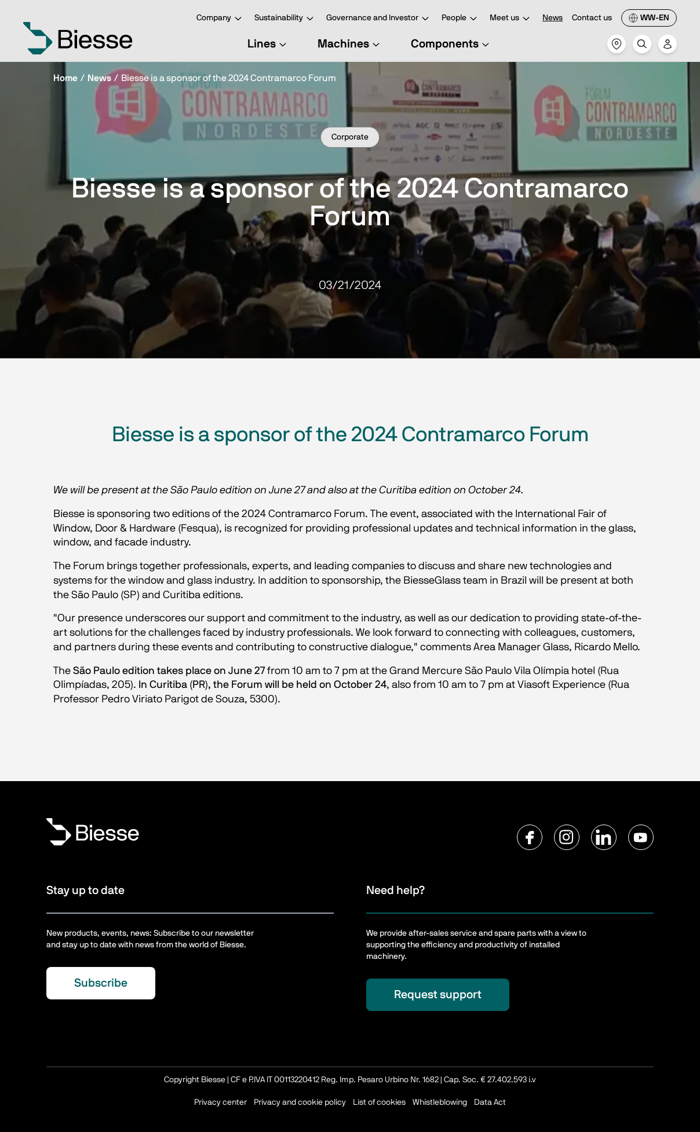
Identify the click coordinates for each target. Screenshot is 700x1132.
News (552, 18)
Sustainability (285, 19)
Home (65, 78)
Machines (350, 44)
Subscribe (100, 983)
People (461, 19)
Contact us (592, 18)
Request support (438, 995)
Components (452, 44)
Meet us (511, 19)
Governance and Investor (379, 19)
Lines (268, 44)
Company (220, 19)
